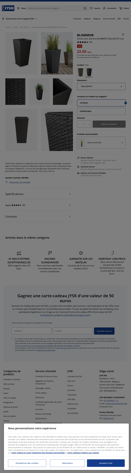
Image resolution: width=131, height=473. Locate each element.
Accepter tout (105, 463)
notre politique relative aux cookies (83, 453)
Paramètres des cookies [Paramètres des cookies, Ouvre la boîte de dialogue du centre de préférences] (27, 463)
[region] (66, 447)
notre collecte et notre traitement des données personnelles (38, 453)
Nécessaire (67, 463)
